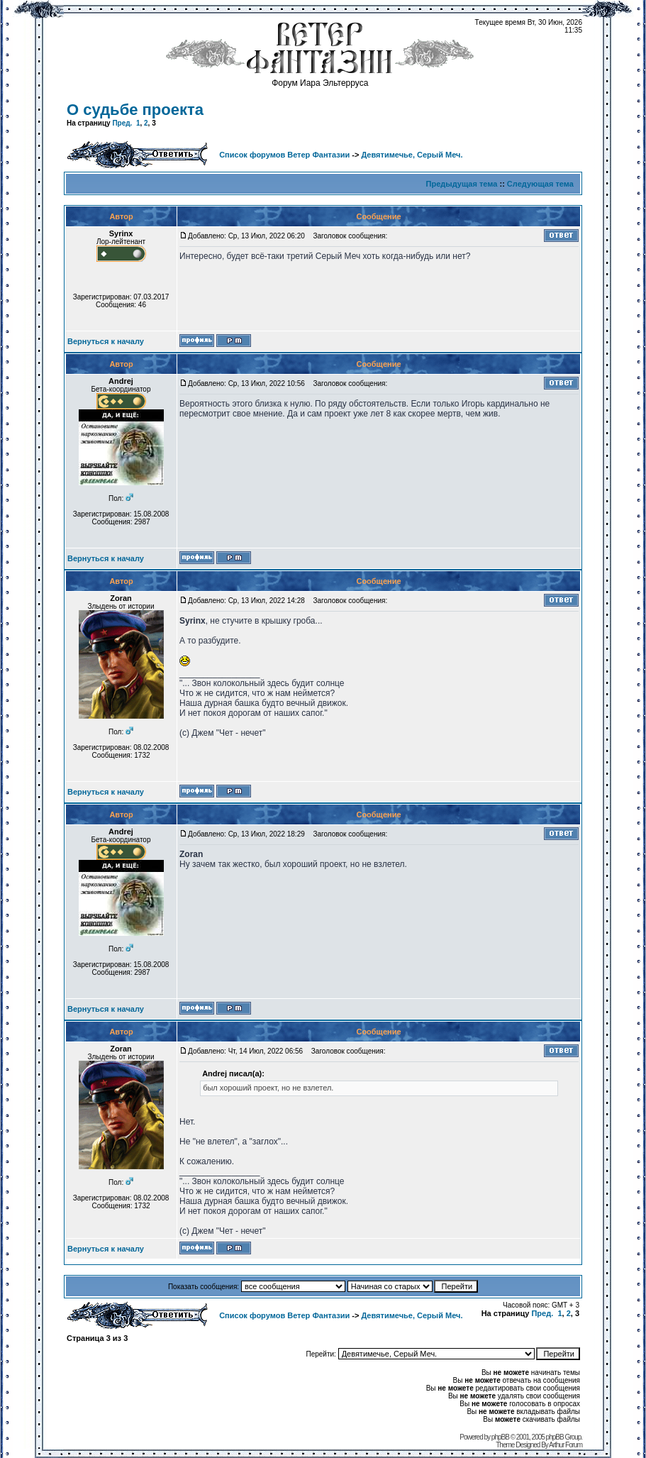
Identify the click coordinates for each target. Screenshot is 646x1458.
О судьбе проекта (135, 109)
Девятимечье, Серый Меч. (411, 154)
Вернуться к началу (105, 341)
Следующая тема (540, 184)
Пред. (122, 123)
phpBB (500, 1437)
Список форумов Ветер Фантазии (284, 154)
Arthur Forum (565, 1445)
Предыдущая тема (462, 184)
